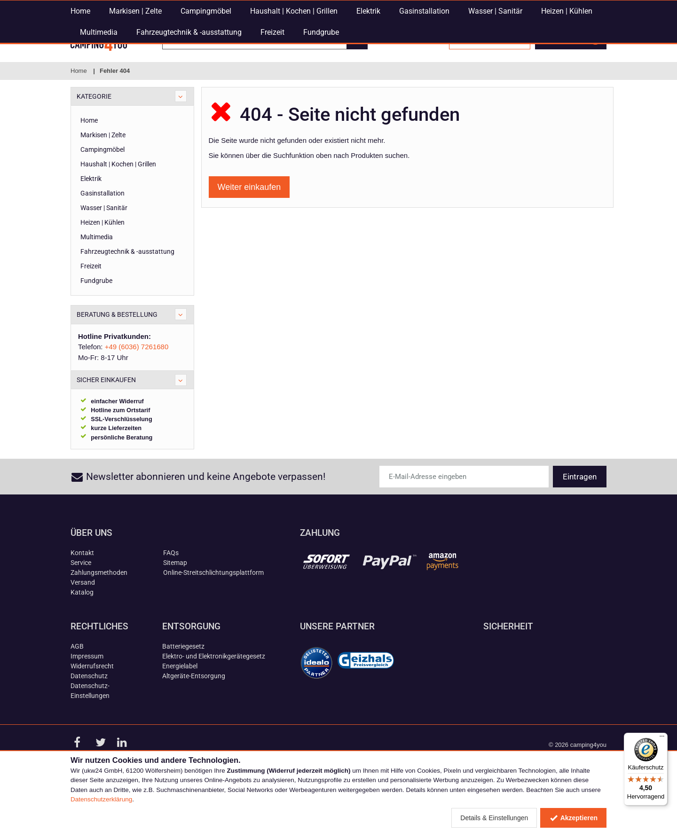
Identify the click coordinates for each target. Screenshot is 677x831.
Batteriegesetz (183, 690)
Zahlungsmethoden (99, 616)
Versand (83, 626)
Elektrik (368, 73)
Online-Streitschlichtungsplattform (213, 616)
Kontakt (82, 597)
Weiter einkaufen (249, 231)
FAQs (171, 597)
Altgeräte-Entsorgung (193, 720)
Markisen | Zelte (135, 73)
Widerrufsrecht (92, 710)
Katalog (82, 636)
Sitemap (175, 607)
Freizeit (272, 94)
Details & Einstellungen (494, 818)
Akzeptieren (573, 818)
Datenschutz (89, 720)
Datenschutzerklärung (101, 799)
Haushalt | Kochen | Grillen (294, 73)
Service (81, 607)
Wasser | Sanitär (495, 73)
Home (80, 73)
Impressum (87, 700)
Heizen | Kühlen (566, 73)
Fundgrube (321, 94)
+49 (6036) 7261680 (409, 7)
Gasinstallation (424, 73)
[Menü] (662, 738)
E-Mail (258, 7)
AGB (77, 690)
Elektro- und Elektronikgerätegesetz (213, 700)
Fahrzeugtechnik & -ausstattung (189, 94)
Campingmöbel (206, 73)
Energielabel (179, 710)
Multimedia (99, 94)
